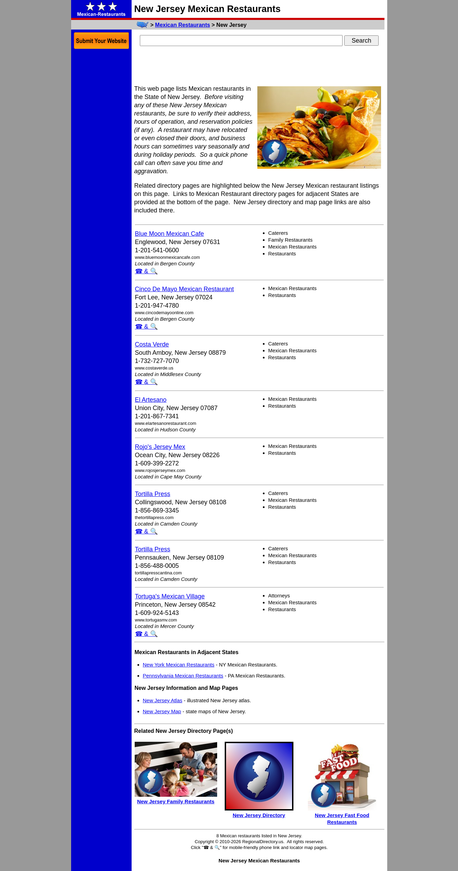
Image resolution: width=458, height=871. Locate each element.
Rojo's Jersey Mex (160, 446)
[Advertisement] (259, 66)
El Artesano (151, 399)
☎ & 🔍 (146, 271)
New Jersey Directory (259, 815)
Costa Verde (152, 344)
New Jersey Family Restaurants (175, 801)
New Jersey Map (162, 711)
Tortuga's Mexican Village (170, 596)
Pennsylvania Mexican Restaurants (183, 676)
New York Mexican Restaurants (178, 665)
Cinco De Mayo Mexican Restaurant (184, 289)
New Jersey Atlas (162, 700)
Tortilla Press (152, 493)
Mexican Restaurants (182, 25)
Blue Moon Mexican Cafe (169, 233)
